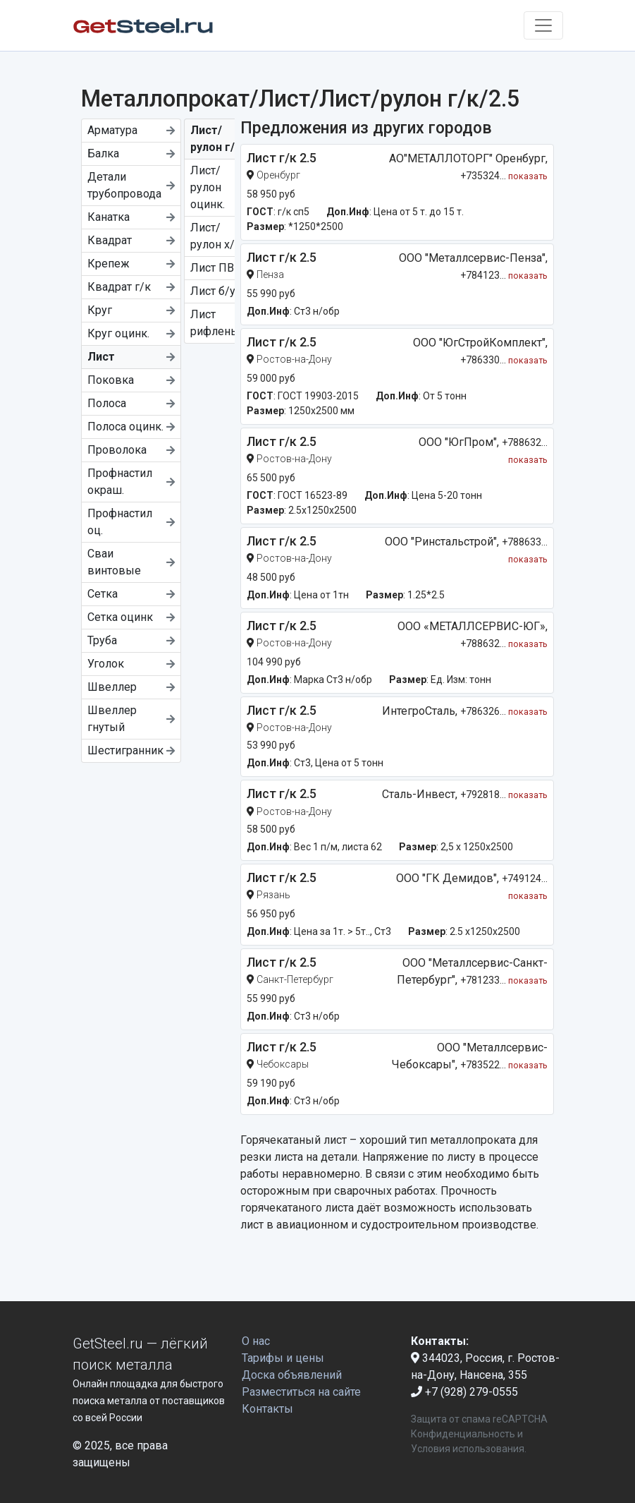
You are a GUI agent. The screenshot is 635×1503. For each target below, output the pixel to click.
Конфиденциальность (463, 1433)
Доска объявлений (292, 1375)
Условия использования (467, 1448)
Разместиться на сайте (301, 1392)
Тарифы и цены (283, 1358)
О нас (256, 1341)
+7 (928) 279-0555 (464, 1392)
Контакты (267, 1409)
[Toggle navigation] (543, 25)
